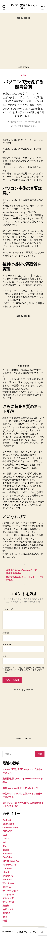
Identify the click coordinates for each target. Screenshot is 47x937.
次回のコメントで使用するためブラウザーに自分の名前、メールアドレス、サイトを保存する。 (24, 670)
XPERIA (7, 887)
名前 (6, 633)
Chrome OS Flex (11, 827)
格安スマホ (8, 909)
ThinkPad (7, 868)
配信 (5, 917)
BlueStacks (8, 824)
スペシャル (8, 894)
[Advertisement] (23, 42)
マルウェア (8, 898)
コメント (8, 609)
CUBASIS (7, 831)
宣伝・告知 (8, 902)
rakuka (19, 122)
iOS (4, 842)
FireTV (6, 838)
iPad (5, 846)
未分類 (23, 75)
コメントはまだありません (25, 126)
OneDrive (7, 857)
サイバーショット (11, 891)
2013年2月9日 (34, 122)
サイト (5, 656)
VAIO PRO (8, 876)
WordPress (8, 883)
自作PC (6, 913)
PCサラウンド (10, 865)
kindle (6, 850)
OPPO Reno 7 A (11, 861)
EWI (5, 835)
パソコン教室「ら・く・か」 (23, 6)
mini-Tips (7, 853)
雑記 (5, 920)
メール (7, 644)
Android (7, 820)
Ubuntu (6, 872)
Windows (7, 879)
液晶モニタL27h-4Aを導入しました (20, 788)
